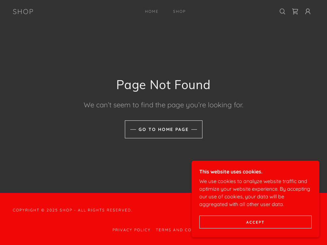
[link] (23, 12)
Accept (255, 230)
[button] (307, 11)
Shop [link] (179, 11)
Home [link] (152, 11)
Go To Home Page (164, 129)
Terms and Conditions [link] (185, 229)
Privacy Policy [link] (131, 229)
